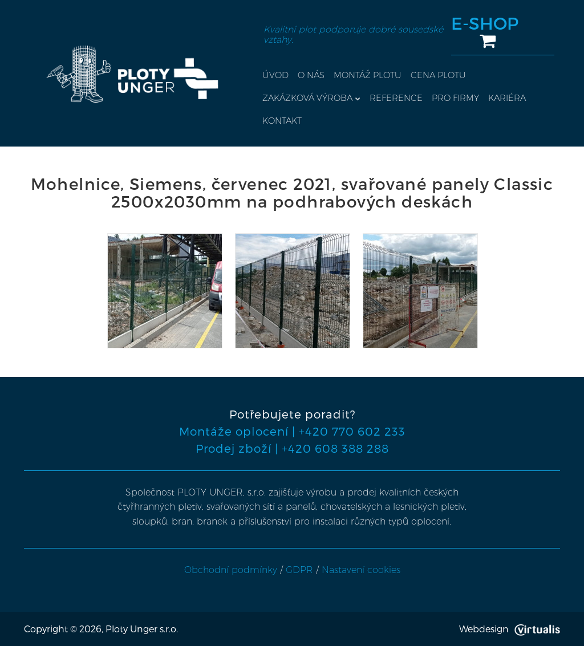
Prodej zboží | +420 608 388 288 (292, 448)
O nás (311, 75)
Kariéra (507, 97)
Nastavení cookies (361, 569)
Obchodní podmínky (230, 569)
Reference (396, 97)
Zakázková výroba (311, 97)
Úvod (275, 75)
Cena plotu (438, 75)
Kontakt (282, 120)
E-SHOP (484, 31)
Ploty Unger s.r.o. (142, 628)
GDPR (299, 569)
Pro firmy (455, 97)
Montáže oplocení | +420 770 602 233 (292, 431)
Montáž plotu (368, 75)
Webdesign (509, 628)
